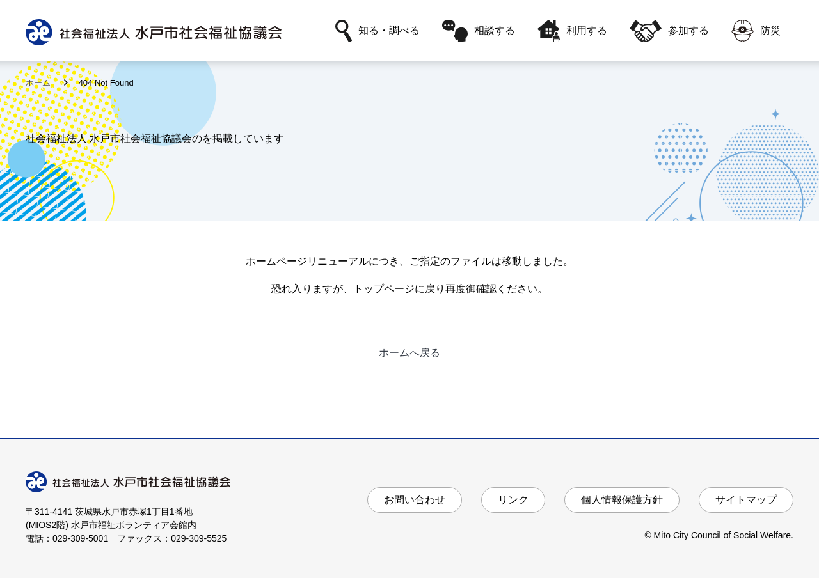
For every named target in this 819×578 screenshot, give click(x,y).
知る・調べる (377, 31)
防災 (756, 31)
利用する (572, 31)
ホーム (39, 83)
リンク (513, 499)
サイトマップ (746, 499)
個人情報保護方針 (622, 499)
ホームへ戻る (409, 352)
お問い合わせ (414, 499)
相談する (478, 31)
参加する (669, 31)
